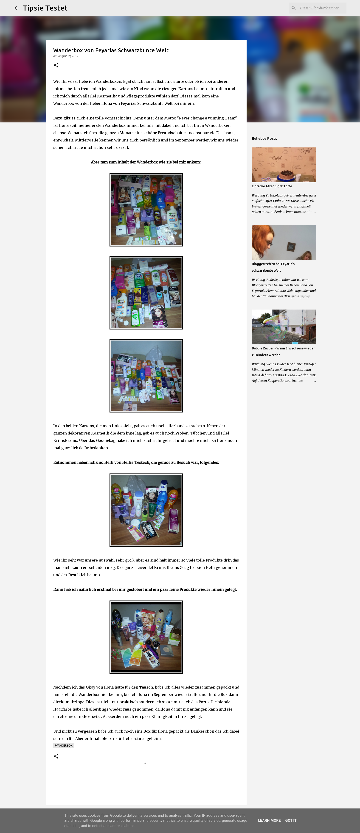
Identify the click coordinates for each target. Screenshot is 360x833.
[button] (56, 65)
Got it (290, 820)
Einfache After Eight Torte (272, 186)
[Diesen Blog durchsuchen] (322, 8)
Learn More (269, 820)
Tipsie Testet (45, 8)
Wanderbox (64, 745)
